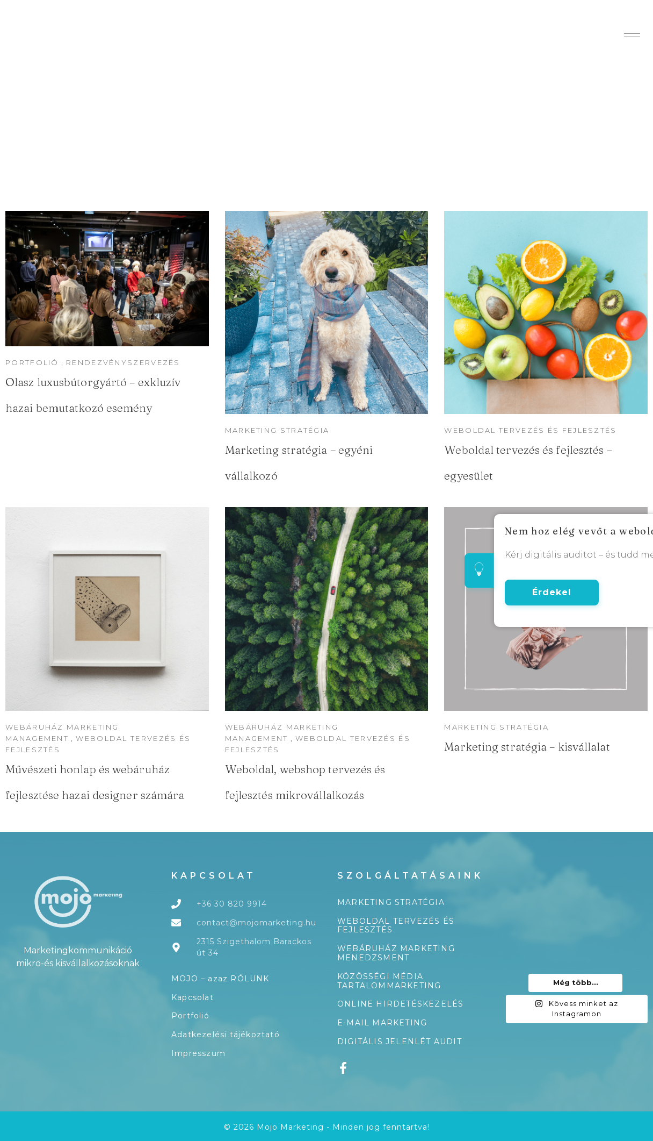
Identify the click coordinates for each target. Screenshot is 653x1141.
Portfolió (190, 1016)
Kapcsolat (192, 997)
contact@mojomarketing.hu (256, 923)
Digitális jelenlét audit (399, 1041)
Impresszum (198, 1053)
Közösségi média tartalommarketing (389, 981)
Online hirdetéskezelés (400, 1004)
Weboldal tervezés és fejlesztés (395, 925)
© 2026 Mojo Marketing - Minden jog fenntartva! (327, 1127)
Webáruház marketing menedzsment (396, 953)
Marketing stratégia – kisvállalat (527, 746)
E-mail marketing (382, 1023)
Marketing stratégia (496, 727)
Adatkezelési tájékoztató (225, 1034)
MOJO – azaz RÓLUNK (220, 978)
